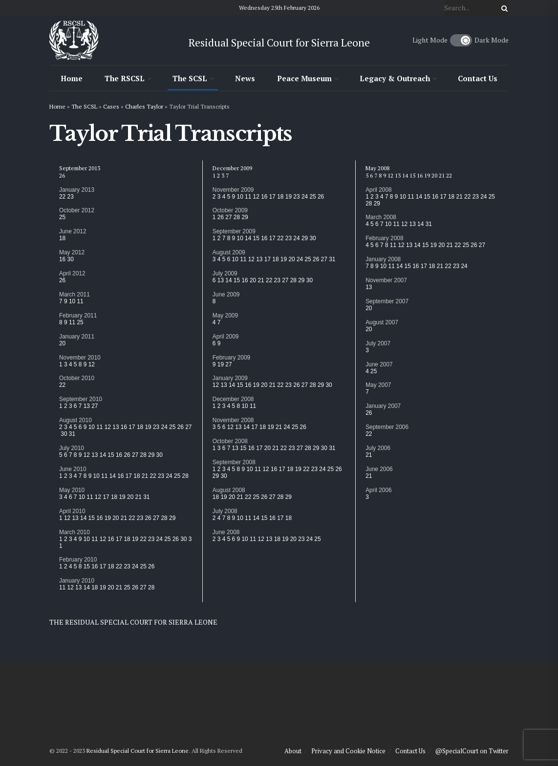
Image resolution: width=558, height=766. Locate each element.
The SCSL (189, 78)
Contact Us (477, 78)
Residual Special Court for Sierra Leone (137, 750)
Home (72, 78)
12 (91, 364)
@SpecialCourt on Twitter (472, 750)
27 (94, 406)
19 (148, 427)
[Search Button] (502, 8)
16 (62, 259)
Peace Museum (304, 78)
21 (145, 476)
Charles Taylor (144, 106)
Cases (111, 106)
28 (143, 454)
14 (103, 454)
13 (87, 406)
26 (62, 175)
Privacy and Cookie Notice (348, 750)
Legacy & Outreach (395, 78)
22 (62, 196)
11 (80, 301)
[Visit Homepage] (73, 40)
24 (164, 427)
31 (72, 433)
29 (151, 454)
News (245, 78)
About (292, 750)
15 (110, 454)
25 (62, 217)
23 (70, 196)
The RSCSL (125, 78)
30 (70, 259)
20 (62, 343)
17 (132, 427)
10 (72, 301)
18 (62, 238)
